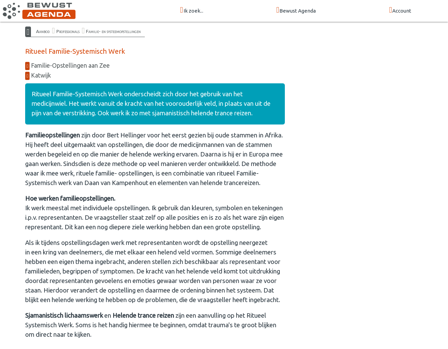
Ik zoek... (191, 10)
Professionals (68, 31)
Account (400, 10)
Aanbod (43, 31)
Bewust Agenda (296, 10)
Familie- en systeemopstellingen (113, 31)
